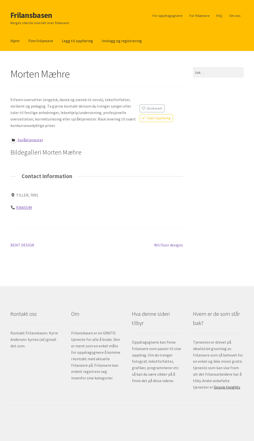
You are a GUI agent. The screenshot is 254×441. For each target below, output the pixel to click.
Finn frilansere (40, 40)
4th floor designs (168, 245)
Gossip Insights (227, 387)
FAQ (219, 15)
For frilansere (200, 15)
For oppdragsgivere (168, 15)
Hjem (15, 40)
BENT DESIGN (22, 245)
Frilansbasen (31, 15)
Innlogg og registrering (122, 40)
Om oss (235, 15)
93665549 (24, 207)
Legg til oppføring (77, 40)
